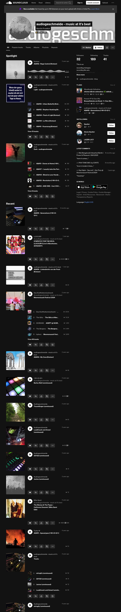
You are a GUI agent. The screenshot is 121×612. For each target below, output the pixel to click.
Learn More (95, 9)
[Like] (30, 77)
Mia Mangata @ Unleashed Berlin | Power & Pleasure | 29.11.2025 (90, 154)
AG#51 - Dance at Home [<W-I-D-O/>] (50, 163)
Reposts (54, 47)
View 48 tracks (33, 339)
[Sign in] (80, 3)
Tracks (28, 47)
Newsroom (100, 194)
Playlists (45, 47)
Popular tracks (17, 47)
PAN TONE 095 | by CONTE (89, 162)
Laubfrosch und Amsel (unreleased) (49, 590)
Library (47, 2)
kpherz (38, 334)
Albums (36, 47)
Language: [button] (85, 202)
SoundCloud (17, 2)
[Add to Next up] (52, 137)
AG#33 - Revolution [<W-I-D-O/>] (48, 180)
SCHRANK (40, 323)
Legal (79, 192)
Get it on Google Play (99, 187)
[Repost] (35, 77)
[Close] (113, 9)
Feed (40, 2)
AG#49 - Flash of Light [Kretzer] (48, 115)
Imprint (79, 194)
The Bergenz (41, 328)
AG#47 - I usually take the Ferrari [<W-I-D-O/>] (53, 169)
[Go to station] (86, 47)
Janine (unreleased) (43, 584)
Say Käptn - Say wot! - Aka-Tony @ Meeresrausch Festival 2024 (90, 171)
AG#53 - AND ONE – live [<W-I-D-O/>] (50, 186)
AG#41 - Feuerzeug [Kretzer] (46, 126)
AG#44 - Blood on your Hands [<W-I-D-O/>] (52, 174)
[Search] (63, 3)
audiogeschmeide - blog (87, 79)
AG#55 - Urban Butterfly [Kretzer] (48, 104)
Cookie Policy (93, 192)
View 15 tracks (33, 131)
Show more (81, 75)
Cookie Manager (105, 192)
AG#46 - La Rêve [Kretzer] (46, 121)
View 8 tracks (33, 191)
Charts (107, 194)
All (8, 47)
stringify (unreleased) (44, 573)
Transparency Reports (85, 197)
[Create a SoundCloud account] (93, 3)
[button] (113, 2)
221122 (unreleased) (43, 579)
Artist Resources (89, 194)
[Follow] (98, 47)
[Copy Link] (47, 77)
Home (33, 2)
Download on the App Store (84, 187)
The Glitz (39, 317)
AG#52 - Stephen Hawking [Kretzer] (49, 109)
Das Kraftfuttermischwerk (46, 312)
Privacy (84, 192)
